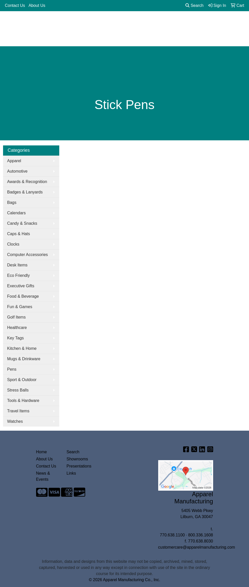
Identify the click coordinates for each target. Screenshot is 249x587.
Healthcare (17, 327)
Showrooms (77, 459)
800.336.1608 (200, 535)
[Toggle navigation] (8, 40)
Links (71, 473)
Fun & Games (19, 307)
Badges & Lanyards (25, 192)
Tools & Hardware (23, 400)
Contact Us (15, 5)
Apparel (14, 161)
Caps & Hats (18, 234)
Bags (11, 202)
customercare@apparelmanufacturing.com (196, 547)
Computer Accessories (27, 254)
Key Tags (15, 338)
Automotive (17, 171)
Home (41, 452)
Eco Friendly (18, 275)
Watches (15, 421)
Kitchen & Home (22, 348)
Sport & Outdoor (22, 380)
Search (194, 5)
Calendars (16, 213)
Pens (11, 369)
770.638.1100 (172, 535)
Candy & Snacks (22, 223)
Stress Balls (17, 390)
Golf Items (16, 317)
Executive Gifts (20, 286)
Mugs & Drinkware (23, 359)
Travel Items (18, 411)
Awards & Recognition (27, 181)
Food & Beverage (23, 296)
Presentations (79, 466)
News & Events (43, 476)
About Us (36, 5)
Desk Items (17, 265)
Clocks (13, 244)
